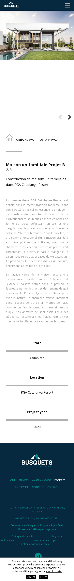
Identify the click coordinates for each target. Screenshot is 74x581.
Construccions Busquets (24, 525)
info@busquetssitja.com (42, 529)
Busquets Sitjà (47, 525)
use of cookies (54, 571)
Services (24, 480)
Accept (31, 577)
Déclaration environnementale (33, 544)
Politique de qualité (22, 536)
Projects (59, 480)
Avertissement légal (45, 540)
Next (69, 117)
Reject (43, 577)
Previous (60, 117)
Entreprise (21, 487)
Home (12, 480)
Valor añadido (41, 480)
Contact (53, 487)
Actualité (38, 487)
